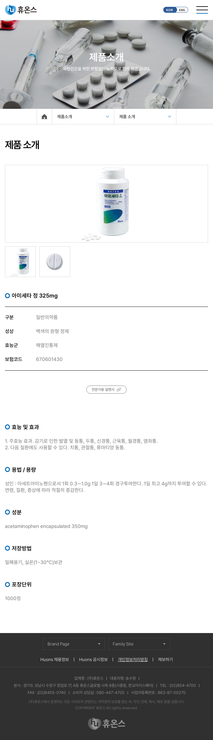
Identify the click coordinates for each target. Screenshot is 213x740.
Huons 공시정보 (93, 659)
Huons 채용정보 (54, 659)
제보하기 (165, 659)
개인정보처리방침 (133, 659)
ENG (182, 9)
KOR (169, 9)
